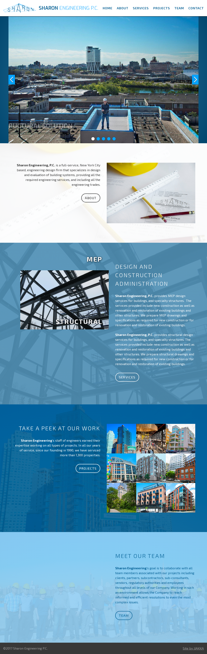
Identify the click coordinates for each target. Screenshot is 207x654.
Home (107, 8)
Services (141, 8)
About (122, 8)
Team (179, 8)
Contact (196, 8)
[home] (51, 8)
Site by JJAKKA (193, 648)
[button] (16, 79)
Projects (161, 8)
